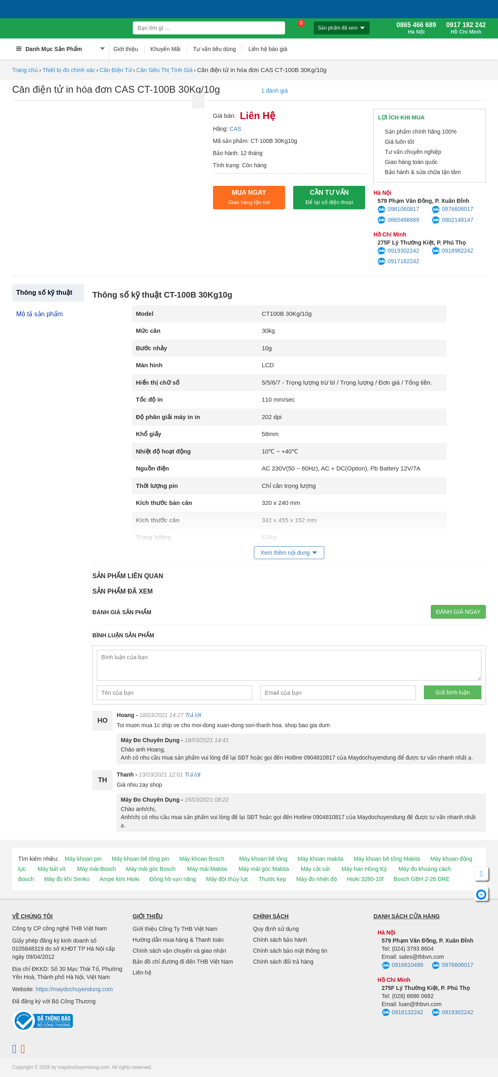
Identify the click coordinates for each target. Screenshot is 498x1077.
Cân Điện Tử (116, 70)
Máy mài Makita (207, 869)
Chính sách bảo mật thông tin (290, 950)
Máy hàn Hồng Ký (364, 869)
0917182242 (398, 262)
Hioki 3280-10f (365, 879)
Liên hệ (142, 972)
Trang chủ (25, 70)
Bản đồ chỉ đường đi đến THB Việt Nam (183, 961)
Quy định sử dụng (276, 929)
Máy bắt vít (52, 869)
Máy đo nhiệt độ (316, 879)
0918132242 (403, 1013)
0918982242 (452, 251)
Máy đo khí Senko (66, 879)
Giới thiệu (125, 49)
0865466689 (398, 220)
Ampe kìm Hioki (119, 879)
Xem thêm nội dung (285, 552)
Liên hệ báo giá (267, 49)
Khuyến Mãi (166, 49)
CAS (235, 129)
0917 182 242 (466, 28)
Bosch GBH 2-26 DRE (422, 879)
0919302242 (398, 251)
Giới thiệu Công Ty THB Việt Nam (175, 929)
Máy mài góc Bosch (150, 869)
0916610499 (403, 966)
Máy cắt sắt (315, 869)
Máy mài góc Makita (263, 869)
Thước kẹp (272, 879)
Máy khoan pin (83, 859)
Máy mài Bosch (96, 869)
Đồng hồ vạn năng (172, 879)
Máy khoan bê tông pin (140, 859)
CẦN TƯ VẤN (329, 197)
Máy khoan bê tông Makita (386, 859)
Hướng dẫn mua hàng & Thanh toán (178, 940)
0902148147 (452, 220)
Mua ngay (249, 197)
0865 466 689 (416, 28)
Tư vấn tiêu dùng (214, 49)
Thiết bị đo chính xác (69, 70)
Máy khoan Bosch (201, 859)
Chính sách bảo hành (280, 940)
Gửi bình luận (453, 692)
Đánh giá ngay (458, 612)
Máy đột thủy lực (227, 879)
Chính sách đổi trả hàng (283, 961)
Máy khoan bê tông (263, 859)
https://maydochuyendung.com (74, 989)
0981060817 (398, 210)
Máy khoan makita (321, 859)
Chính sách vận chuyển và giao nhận (179, 950)
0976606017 (452, 210)
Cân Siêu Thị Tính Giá (164, 70)
